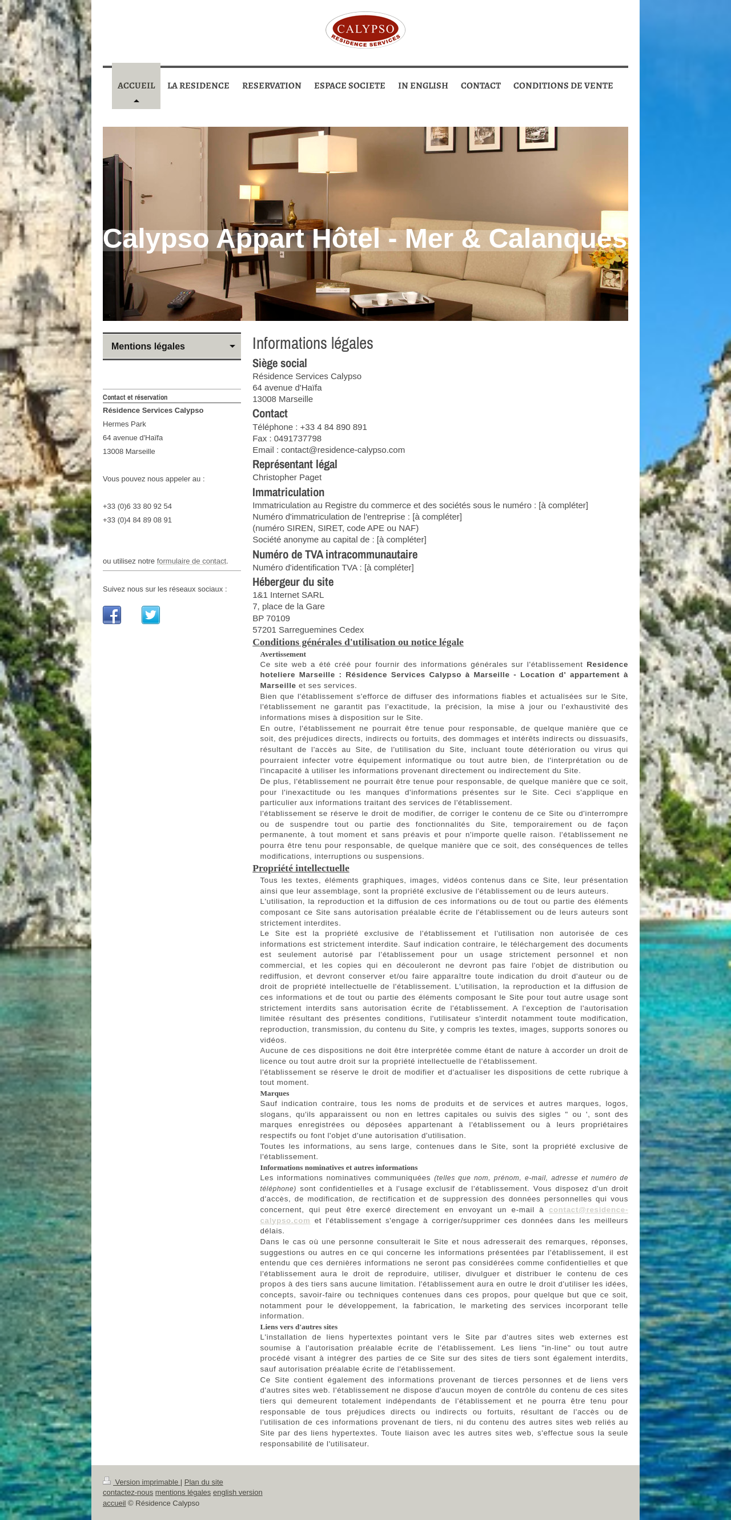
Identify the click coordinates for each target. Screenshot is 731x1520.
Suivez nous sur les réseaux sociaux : (165, 589)
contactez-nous (128, 1492)
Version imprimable (141, 1482)
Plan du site (203, 1482)
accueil (114, 1503)
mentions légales (183, 1492)
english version (238, 1492)
